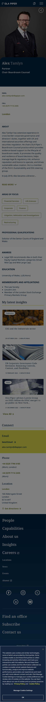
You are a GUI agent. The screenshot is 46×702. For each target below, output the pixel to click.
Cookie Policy (34, 684)
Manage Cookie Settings (23, 690)
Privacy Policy (19, 684)
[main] (23, 674)
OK (23, 697)
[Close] (43, 649)
